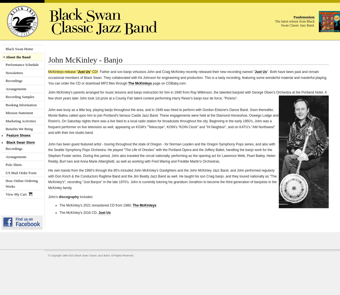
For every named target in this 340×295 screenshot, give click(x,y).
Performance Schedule (22, 65)
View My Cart (19, 194)
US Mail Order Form (21, 173)
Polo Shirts (14, 165)
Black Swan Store (20, 143)
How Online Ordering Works (22, 183)
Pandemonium (304, 17)
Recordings (14, 81)
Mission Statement (19, 113)
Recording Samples (20, 97)
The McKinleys (140, 83)
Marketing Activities (21, 121)
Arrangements (16, 89)
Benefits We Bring (19, 129)
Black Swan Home (19, 49)
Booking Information (21, 105)
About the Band (18, 57)
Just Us (84, 72)
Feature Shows (18, 135)
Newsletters (14, 73)
